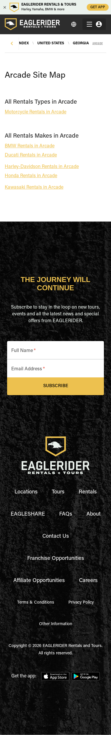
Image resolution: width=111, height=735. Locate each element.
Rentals (88, 492)
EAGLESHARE (28, 514)
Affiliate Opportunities (39, 581)
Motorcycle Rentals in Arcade (35, 112)
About (93, 514)
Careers (88, 581)
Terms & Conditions (35, 603)
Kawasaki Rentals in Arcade (34, 187)
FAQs (65, 514)
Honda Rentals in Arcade (31, 176)
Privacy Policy (81, 603)
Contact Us (55, 536)
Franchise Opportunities (55, 558)
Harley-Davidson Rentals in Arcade (42, 166)
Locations (26, 492)
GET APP (98, 7)
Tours (58, 492)
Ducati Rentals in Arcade (31, 155)
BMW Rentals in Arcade (29, 146)
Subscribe (55, 386)
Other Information (55, 624)
